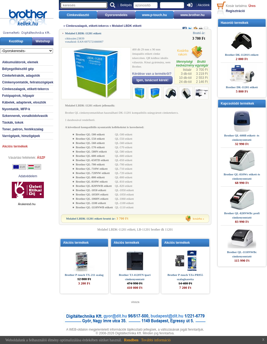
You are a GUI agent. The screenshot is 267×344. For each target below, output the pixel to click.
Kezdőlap (16, 41)
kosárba (197, 218)
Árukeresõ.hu (26, 204)
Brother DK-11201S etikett (241, 54)
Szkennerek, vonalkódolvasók (25, 116)
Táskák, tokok (12, 122)
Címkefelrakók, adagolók (21, 75)
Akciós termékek (15, 146)
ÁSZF (41, 158)
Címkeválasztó (78, 15)
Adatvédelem (27, 176)
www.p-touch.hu (154, 15)
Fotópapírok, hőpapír (18, 96)
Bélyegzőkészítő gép (18, 69)
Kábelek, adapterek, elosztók (24, 102)
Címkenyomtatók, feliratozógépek (27, 82)
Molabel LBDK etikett (127, 25)
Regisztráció (235, 11)
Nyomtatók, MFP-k (16, 109)
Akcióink (204, 5)
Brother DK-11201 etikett (242, 87)
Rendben (131, 340)
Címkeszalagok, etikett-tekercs (25, 89)
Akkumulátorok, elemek (20, 62)
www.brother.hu (192, 15)
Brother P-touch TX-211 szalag (84, 274)
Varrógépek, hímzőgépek (21, 136)
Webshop (43, 41)
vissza (135, 302)
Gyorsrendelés (116, 15)
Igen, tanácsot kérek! (152, 80)
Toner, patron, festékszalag (22, 129)
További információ (156, 340)
